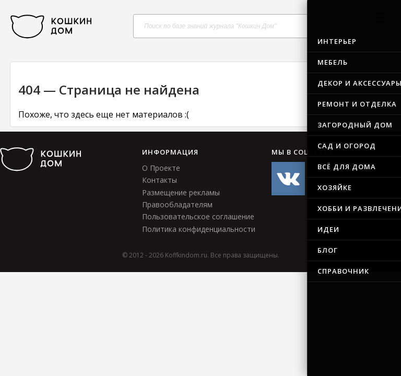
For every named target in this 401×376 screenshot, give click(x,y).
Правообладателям (177, 204)
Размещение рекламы (181, 192)
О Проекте (161, 168)
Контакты (159, 180)
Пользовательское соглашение (198, 216)
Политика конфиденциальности (198, 229)
